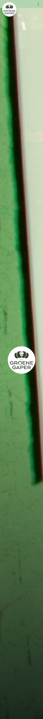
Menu (38, 4)
